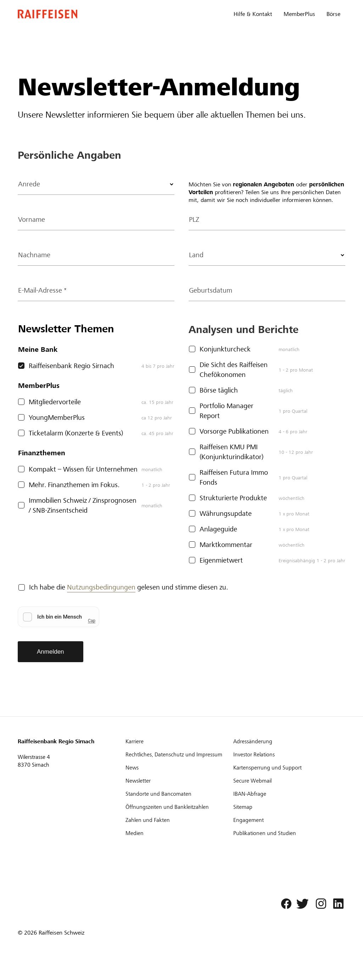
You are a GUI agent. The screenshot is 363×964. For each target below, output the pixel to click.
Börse (333, 14)
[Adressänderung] (286, 741)
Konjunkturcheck (225, 349)
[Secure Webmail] (286, 781)
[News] (178, 768)
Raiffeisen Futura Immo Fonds (234, 477)
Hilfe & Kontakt (253, 14)
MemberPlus (299, 14)
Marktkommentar (226, 545)
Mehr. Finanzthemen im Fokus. (74, 485)
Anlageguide (218, 529)
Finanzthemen (41, 453)
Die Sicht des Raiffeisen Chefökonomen (234, 370)
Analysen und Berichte (243, 329)
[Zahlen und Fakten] (178, 820)
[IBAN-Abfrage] (286, 794)
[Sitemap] (286, 807)
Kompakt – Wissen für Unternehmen (83, 469)
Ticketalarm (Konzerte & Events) (76, 433)
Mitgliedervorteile (55, 402)
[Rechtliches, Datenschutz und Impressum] (178, 755)
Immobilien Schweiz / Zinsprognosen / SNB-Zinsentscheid (82, 505)
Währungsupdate (226, 513)
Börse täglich (219, 390)
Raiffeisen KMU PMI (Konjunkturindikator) (231, 452)
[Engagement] (286, 820)
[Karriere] (178, 741)
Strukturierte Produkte (233, 498)
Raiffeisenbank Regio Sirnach (71, 366)
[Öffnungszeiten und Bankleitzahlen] (178, 807)
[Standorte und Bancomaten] (178, 794)
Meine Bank (37, 349)
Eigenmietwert (221, 560)
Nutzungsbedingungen (101, 587)
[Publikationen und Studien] (286, 833)
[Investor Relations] (286, 755)
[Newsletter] (178, 781)
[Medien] (178, 833)
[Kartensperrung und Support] (286, 768)
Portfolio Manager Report (226, 411)
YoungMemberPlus (57, 417)
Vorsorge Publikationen (234, 431)
